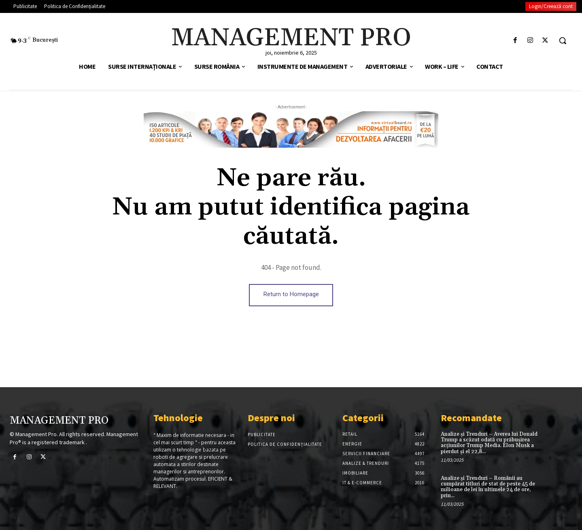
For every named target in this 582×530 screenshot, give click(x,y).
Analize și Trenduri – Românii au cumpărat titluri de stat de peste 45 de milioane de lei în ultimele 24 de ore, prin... (488, 487)
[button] (562, 40)
